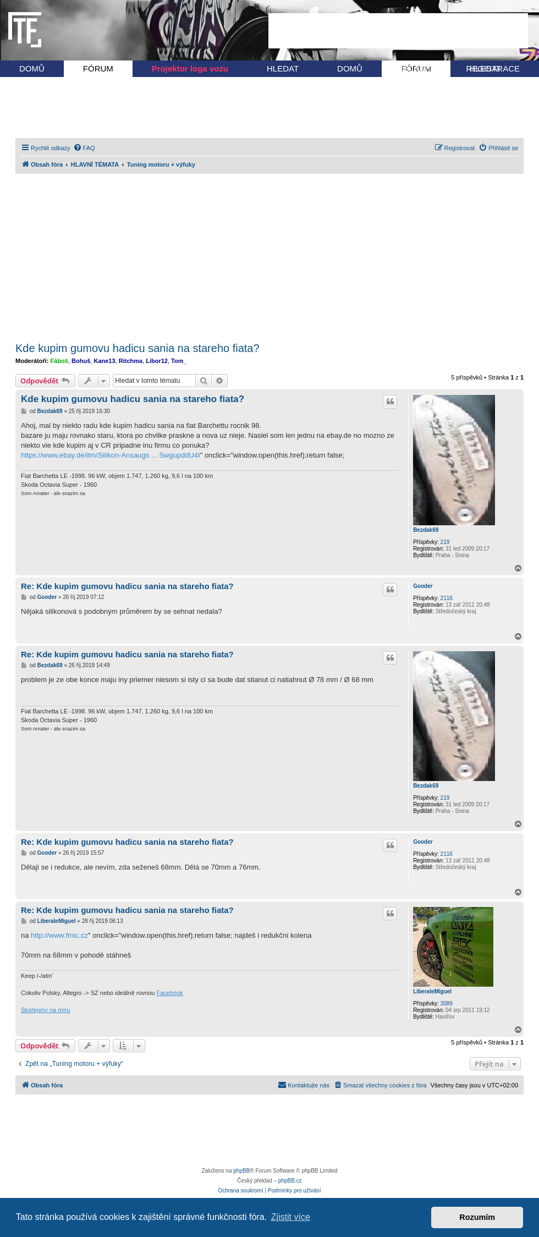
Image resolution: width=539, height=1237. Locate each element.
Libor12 (157, 361)
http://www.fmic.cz (59, 935)
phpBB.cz (290, 1181)
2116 (447, 598)
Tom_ (179, 361)
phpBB (241, 1171)
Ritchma (130, 361)
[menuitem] (84, 148)
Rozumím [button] (477, 1217)
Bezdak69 (425, 530)
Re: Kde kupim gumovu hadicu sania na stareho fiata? (127, 586)
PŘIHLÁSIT (410, 68)
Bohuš (81, 361)
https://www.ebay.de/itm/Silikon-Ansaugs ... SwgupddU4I (110, 455)
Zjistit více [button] (290, 1217)
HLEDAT (283, 68)
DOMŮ (32, 68)
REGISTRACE (493, 68)
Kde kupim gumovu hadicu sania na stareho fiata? (137, 348)
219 (445, 542)
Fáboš (59, 361)
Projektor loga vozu (190, 68)
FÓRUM (98, 68)
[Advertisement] (398, 30)
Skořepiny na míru (45, 1010)
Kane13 (104, 361)
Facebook (170, 992)
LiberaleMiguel (432, 991)
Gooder (423, 586)
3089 (447, 1003)
